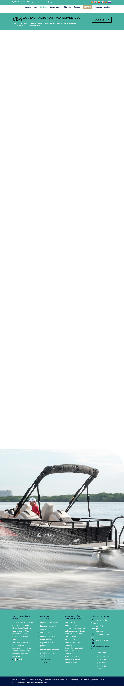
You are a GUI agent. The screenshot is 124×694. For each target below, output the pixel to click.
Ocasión (77, 7)
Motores (67, 7)
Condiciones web (104, 664)
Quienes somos (30, 7)
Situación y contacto (103, 7)
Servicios (43, 7)
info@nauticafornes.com (37, 691)
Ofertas (87, 7)
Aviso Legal (101, 661)
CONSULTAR (102, 19)
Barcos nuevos (56, 7)
